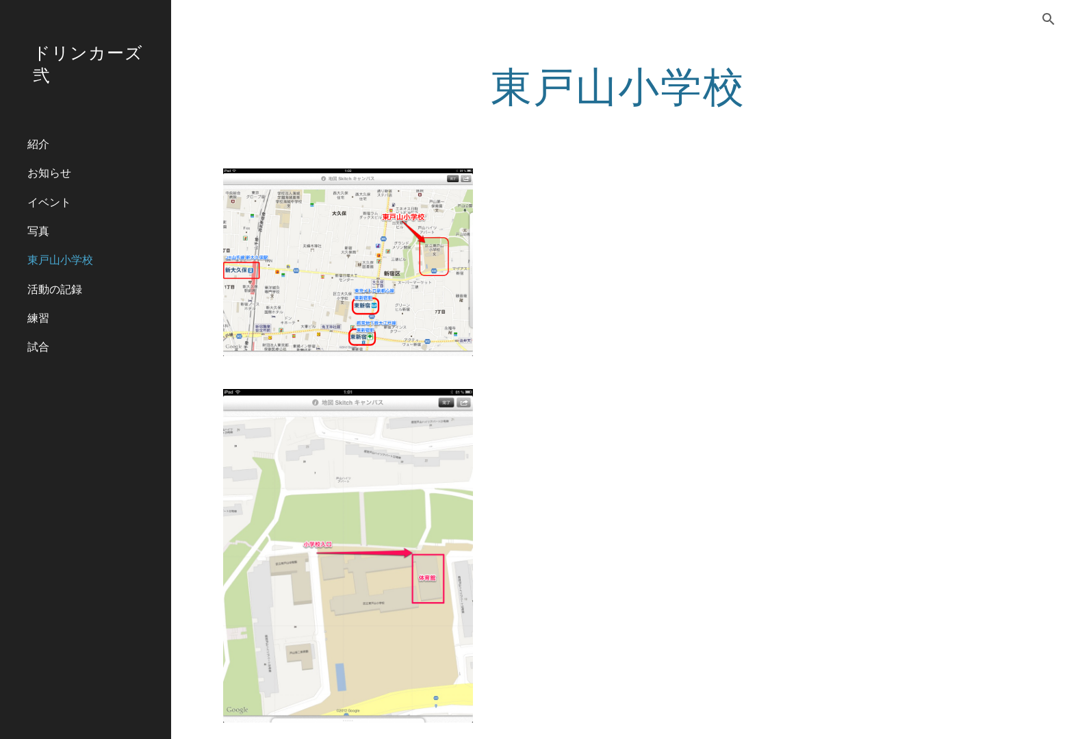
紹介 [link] (38, 143)
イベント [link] (49, 201)
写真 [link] (38, 230)
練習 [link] (38, 317)
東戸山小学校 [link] (60, 259)
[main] (618, 86)
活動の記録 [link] (54, 288)
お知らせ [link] (49, 172)
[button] (1048, 19)
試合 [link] (38, 346)
